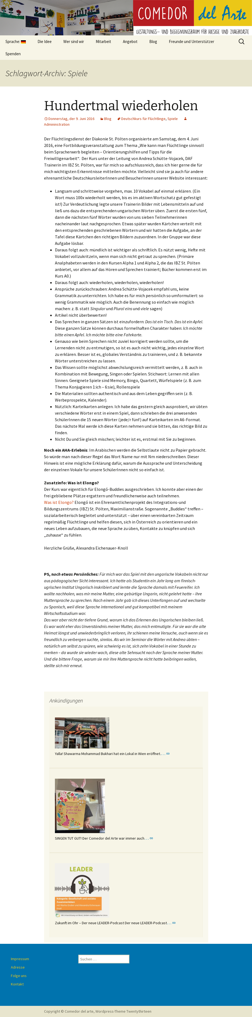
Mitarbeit (103, 41)
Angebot (130, 41)
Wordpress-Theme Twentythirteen (123, 1011)
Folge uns (19, 975)
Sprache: (15, 41)
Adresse (18, 967)
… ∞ (165, 753)
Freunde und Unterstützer (191, 41)
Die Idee (45, 41)
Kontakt (17, 984)
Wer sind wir (73, 41)
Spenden (13, 53)
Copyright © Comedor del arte (69, 1011)
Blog (153, 41)
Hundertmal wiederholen (121, 106)
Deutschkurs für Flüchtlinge (143, 118)
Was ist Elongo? (59, 502)
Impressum (20, 958)
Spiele (172, 118)
